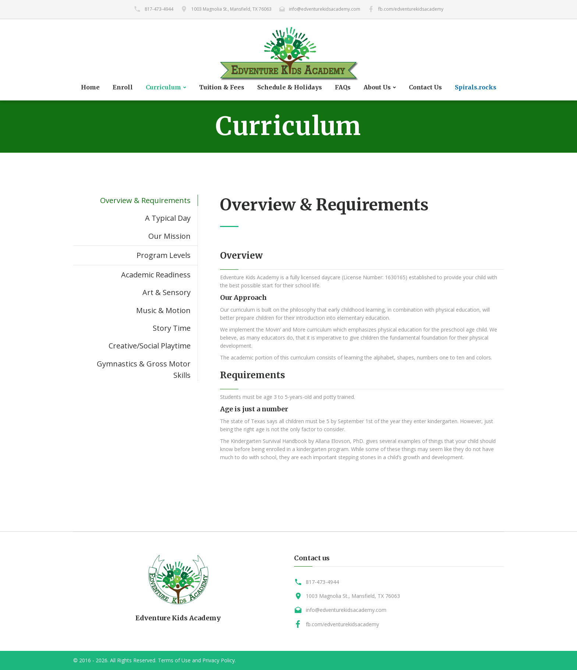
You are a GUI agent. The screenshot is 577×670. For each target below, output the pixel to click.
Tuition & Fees (221, 87)
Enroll (123, 87)
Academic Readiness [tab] (156, 275)
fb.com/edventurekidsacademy (410, 9)
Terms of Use (174, 660)
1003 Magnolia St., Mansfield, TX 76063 (231, 9)
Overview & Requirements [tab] (145, 200)
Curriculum (163, 87)
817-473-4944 (159, 9)
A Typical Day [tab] (168, 218)
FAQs (343, 87)
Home (90, 87)
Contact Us (425, 87)
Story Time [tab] (172, 328)
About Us (377, 87)
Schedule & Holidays (289, 87)
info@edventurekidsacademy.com (324, 9)
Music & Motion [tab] (163, 310)
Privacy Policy (218, 660)
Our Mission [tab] (169, 236)
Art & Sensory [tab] (166, 292)
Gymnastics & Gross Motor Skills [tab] (144, 369)
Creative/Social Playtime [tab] (150, 346)
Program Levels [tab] (164, 255)
